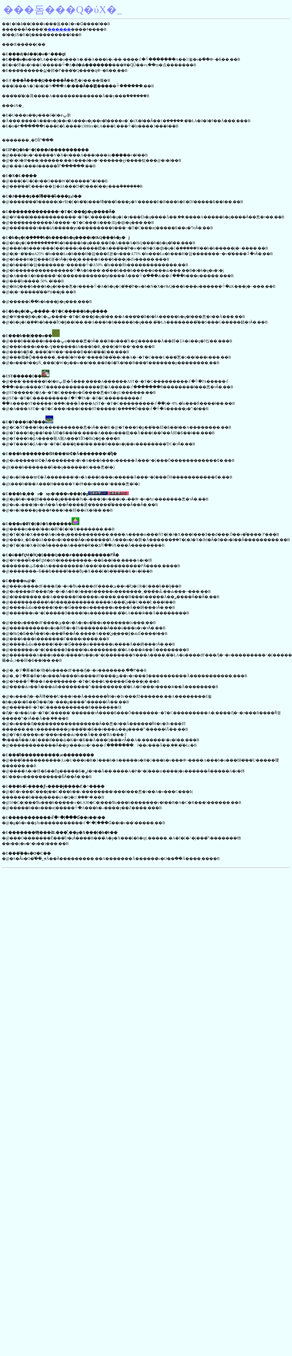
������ (59, 29)
